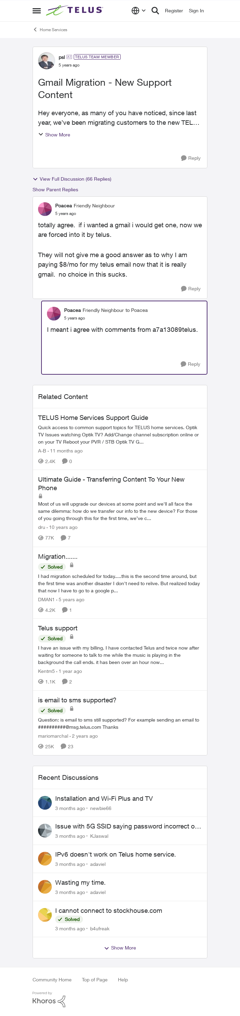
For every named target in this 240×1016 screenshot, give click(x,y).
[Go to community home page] (75, 10)
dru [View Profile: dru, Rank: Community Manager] (41, 527)
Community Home (52, 979)
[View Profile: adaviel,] (45, 859)
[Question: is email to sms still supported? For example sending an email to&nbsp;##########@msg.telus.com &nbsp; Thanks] (120, 723)
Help (123, 979)
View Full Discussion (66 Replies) (72, 179)
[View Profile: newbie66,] (45, 803)
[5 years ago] (70, 599)
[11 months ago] (65, 450)
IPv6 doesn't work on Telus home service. (115, 854)
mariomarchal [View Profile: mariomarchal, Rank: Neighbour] (53, 736)
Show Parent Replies (55, 189)
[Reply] (191, 158)
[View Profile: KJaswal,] (45, 830)
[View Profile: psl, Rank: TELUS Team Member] (46, 60)
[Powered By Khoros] (120, 999)
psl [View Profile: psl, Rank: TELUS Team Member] (62, 57)
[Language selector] (139, 10)
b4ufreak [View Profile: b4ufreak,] (99, 928)
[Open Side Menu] (36, 10)
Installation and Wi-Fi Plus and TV (104, 798)
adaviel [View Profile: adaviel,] (98, 864)
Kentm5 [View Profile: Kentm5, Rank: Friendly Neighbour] (46, 671)
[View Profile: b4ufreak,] (45, 915)
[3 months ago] (70, 807)
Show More (54, 134)
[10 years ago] (62, 527)
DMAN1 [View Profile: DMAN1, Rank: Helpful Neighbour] (46, 599)
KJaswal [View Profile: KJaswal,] (99, 836)
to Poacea (136, 310)
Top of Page (95, 979)
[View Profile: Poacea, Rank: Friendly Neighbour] (45, 209)
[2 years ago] (84, 735)
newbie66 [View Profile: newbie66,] (100, 808)
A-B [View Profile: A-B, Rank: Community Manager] (42, 450)
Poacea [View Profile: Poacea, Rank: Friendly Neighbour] (63, 205)
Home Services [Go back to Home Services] (50, 29)
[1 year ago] (69, 671)
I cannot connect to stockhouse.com (108, 910)
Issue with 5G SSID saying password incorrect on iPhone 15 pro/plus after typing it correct (127, 826)
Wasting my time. (80, 882)
